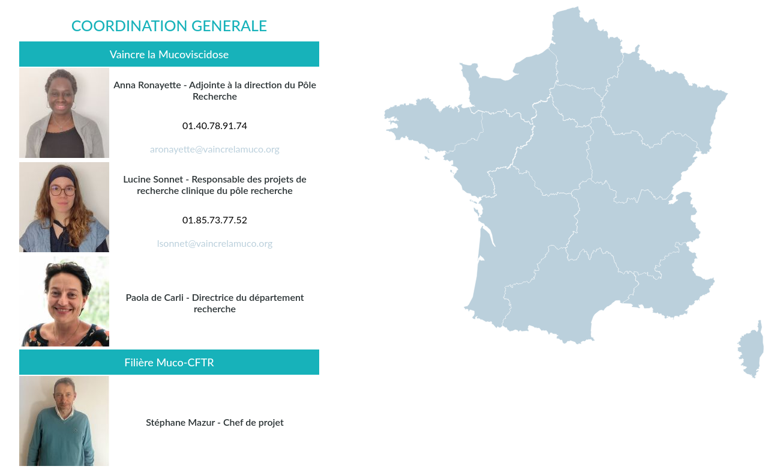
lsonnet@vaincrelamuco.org (215, 243)
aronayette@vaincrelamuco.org (215, 148)
